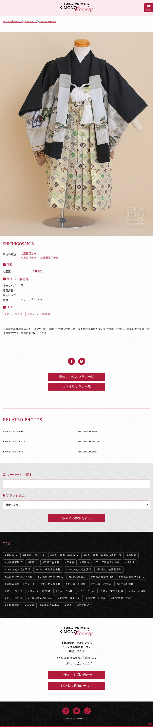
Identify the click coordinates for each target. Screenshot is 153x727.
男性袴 (85, 562)
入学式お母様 (126, 584)
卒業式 (33, 562)
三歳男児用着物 (49, 257)
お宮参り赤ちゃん (70, 598)
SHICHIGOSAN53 (88, 451)
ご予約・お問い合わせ (76, 674)
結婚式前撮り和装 (103, 576)
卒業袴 (71, 562)
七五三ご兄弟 (87, 591)
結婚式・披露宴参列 (110, 569)
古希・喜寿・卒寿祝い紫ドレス (103, 555)
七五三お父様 (14, 598)
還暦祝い (12, 555)
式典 (69, 605)
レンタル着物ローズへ (76, 685)
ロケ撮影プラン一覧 (76, 386)
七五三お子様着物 (39, 314)
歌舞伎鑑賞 (13, 605)
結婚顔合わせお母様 (51, 576)
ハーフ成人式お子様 (18, 569)
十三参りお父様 (102, 584)
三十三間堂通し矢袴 (108, 562)
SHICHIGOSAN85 (13, 451)
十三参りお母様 (76, 584)
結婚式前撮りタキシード (21, 584)
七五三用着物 (28, 253)
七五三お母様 (138, 591)
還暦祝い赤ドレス (34, 555)
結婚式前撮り (78, 576)
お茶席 (30, 605)
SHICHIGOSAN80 (88, 431)
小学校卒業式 (14, 562)
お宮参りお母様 (96, 598)
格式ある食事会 (50, 605)
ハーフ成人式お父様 (79, 569)
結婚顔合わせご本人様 (20, 576)
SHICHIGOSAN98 (13, 431)
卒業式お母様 (52, 562)
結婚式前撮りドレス (132, 576)
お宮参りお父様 (122, 598)
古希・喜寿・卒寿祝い (65, 555)
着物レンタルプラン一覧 (76, 376)
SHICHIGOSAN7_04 (89, 441)
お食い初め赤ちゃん (41, 598)
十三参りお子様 (51, 584)
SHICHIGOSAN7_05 (14, 441)
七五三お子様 (14, 314)
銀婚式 (132, 555)
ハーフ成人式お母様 (49, 569)
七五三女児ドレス (112, 591)
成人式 (131, 562)
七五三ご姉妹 (65, 591)
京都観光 (84, 605)
